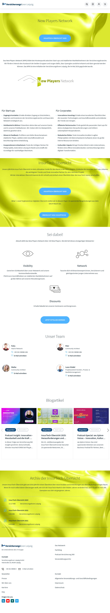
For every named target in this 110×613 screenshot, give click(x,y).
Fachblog (58, 550)
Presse (4, 579)
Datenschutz (59, 588)
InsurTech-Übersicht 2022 (18, 510)
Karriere (5, 588)
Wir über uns (6, 583)
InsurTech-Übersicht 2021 (18, 521)
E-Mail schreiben (19, 356)
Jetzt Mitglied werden (55, 320)
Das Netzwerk (60, 546)
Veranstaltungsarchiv (63, 559)
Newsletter (6, 574)
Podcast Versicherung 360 (64, 555)
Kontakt (58, 574)
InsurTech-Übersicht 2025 (55, 38)
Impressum (59, 583)
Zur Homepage (22, 4)
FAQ (3, 592)
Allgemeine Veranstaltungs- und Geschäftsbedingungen (76, 579)
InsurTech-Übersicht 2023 (18, 500)
